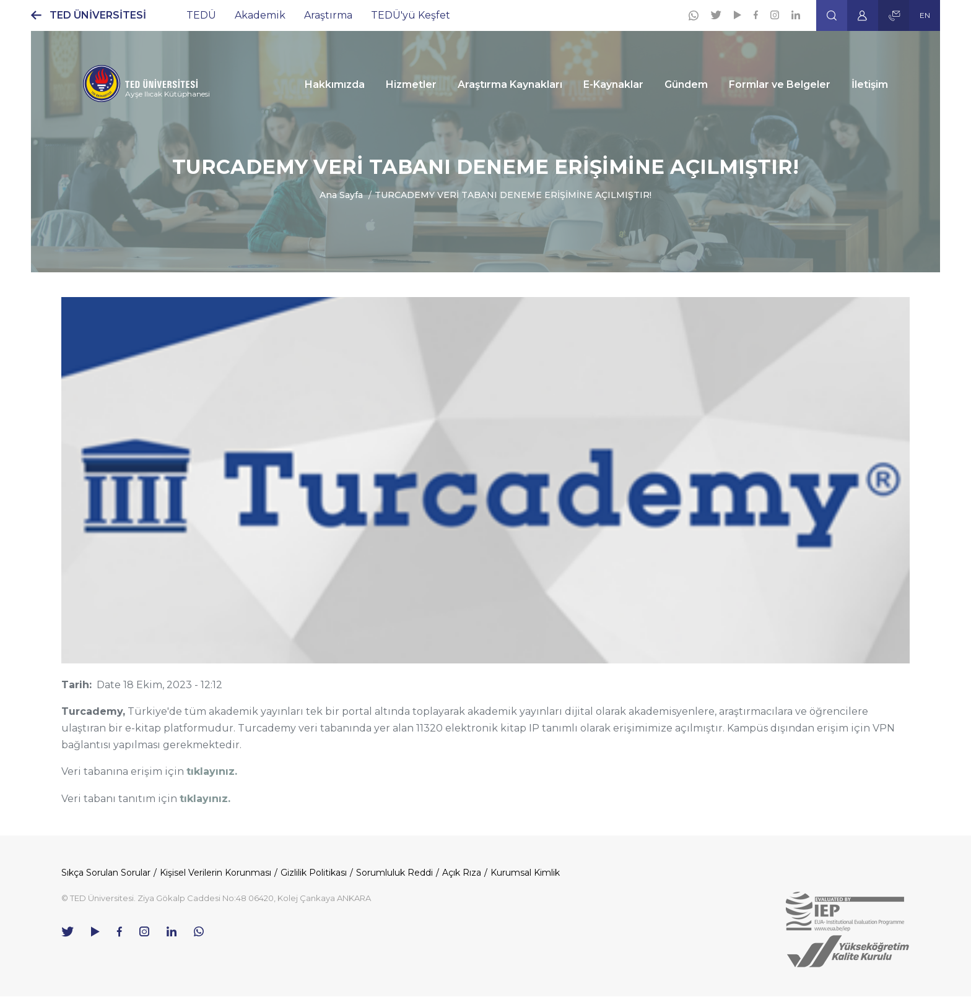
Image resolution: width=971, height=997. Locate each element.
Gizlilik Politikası (314, 872)
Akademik (260, 15)
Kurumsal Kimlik (525, 872)
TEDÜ (201, 15)
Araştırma (328, 15)
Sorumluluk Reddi (394, 872)
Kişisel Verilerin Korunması (215, 872)
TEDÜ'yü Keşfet (410, 15)
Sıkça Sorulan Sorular (105, 872)
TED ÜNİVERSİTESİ (98, 15)
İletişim (869, 84)
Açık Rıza (461, 872)
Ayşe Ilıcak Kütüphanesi (167, 93)
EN (925, 15)
